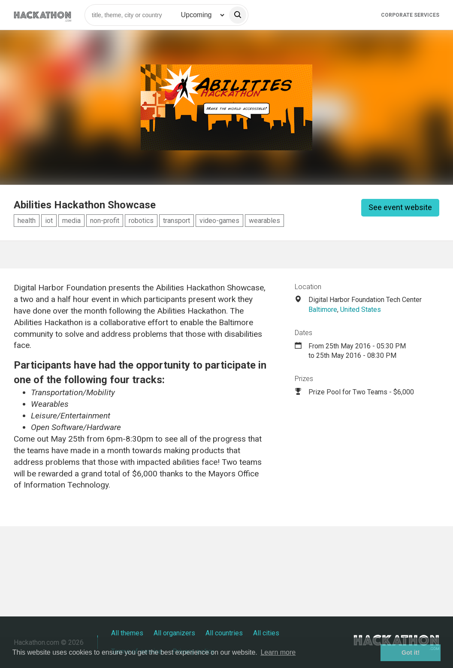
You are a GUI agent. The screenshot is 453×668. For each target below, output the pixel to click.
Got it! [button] (411, 652)
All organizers (174, 633)
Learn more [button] (278, 652)
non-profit (104, 221)
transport (176, 221)
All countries (224, 633)
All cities (266, 633)
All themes (127, 633)
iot (49, 221)
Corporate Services (410, 15)
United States (360, 309)
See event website (400, 207)
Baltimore (322, 309)
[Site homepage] (42, 15)
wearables (264, 221)
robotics (141, 221)
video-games (219, 221)
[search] (237, 15)
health (27, 221)
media (71, 221)
